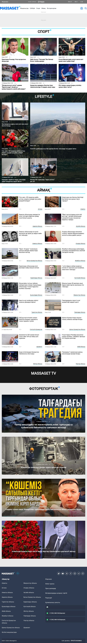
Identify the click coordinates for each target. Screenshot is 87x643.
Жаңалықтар (24, 8)
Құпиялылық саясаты (52, 602)
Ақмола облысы (37, 226)
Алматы (82, 209)
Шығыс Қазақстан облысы (77, 329)
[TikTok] (59, 573)
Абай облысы (81, 346)
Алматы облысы (37, 243)
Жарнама (5, 2)
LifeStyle (32, 8)
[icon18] (17, 573)
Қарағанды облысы (36, 277)
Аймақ (43, 8)
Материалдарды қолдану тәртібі (56, 593)
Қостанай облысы (80, 277)
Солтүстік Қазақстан (36, 329)
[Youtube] (63, 573)
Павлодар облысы (79, 312)
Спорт (38, 8)
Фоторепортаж (51, 8)
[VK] (67, 573)
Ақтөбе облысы (80, 226)
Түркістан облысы (36, 312)
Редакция (48, 598)
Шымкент (39, 346)
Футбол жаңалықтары (9, 632)
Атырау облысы (80, 243)
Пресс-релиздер (50, 588)
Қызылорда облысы (36, 295)
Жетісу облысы (37, 363)
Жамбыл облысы (80, 260)
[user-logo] (81, 8)
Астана (40, 209)
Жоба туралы (49, 584)
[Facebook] (71, 573)
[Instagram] (75, 573)
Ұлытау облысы (80, 363)
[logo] (10, 8)
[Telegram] (79, 573)
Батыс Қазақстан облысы (34, 260)
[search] (85, 8)
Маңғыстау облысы (79, 295)
